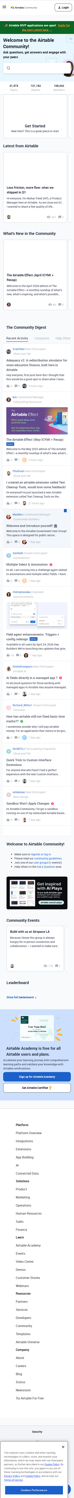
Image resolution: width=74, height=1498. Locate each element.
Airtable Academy (28, 1245)
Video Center (25, 1261)
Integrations (24, 1141)
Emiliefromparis (23, 666)
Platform (22, 1125)
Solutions (22, 1181)
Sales (19, 1221)
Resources (23, 1293)
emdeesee (19, 792)
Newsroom (23, 1390)
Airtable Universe (27, 1342)
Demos (21, 1269)
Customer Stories (28, 1278)
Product (21, 1189)
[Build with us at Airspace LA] (35, 948)
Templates (23, 1334)
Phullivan (18, 471)
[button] (4, 8)
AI (17, 1165)
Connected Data (27, 1173)
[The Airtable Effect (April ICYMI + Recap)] (35, 275)
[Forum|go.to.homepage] (24, 7)
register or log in (41, 854)
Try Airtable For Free (30, 1398)
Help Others (64, 338)
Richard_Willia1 (22, 705)
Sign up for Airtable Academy (37, 1077)
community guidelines (48, 858)
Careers (21, 1366)
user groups (41, 862)
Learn (20, 1237)
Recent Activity (17, 338)
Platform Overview (29, 1133)
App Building (25, 1157)
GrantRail (19, 349)
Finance (21, 1229)
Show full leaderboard (22, 997)
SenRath (18, 553)
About (20, 1358)
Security (37, 1432)
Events (20, 1253)
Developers (23, 1318)
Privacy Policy (12, 1494)
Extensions (23, 1149)
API (37, 1442)
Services (22, 1309)
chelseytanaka (22, 592)
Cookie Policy (51, 1482)
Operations (23, 1205)
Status (20, 1382)
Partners (22, 1301)
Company (22, 1350)
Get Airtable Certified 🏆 (37, 1088)
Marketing (23, 1197)
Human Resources (29, 1213)
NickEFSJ (19, 749)
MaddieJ (18, 514)
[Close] (63, 1465)
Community (24, 1326)
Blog (19, 1374)
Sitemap (37, 1452)
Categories (41, 338)
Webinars (22, 1286)
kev (15, 397)
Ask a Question (46, 867)
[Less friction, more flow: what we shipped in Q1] (35, 187)
